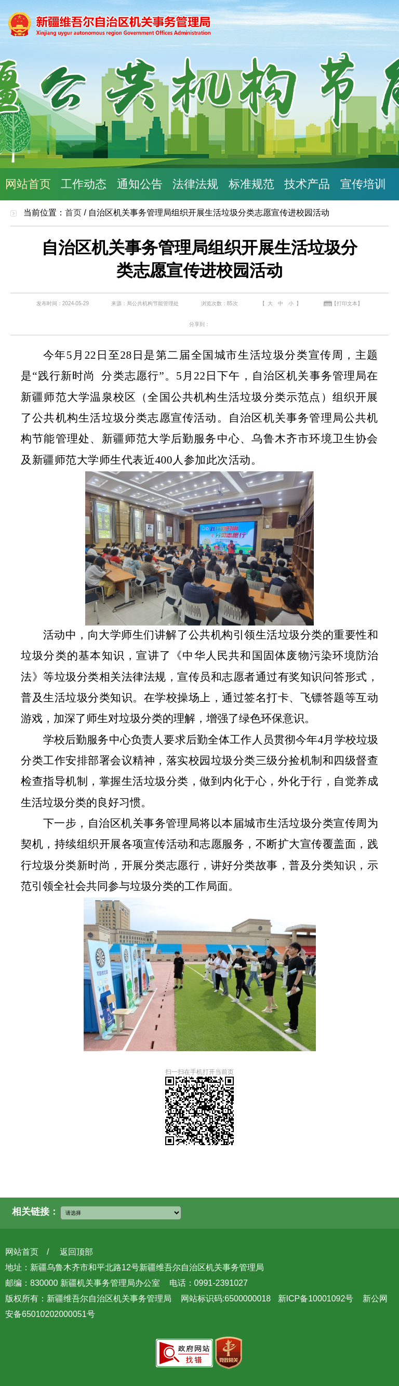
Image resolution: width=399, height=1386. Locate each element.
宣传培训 (363, 184)
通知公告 (140, 184)
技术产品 (307, 184)
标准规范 (251, 184)
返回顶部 (76, 1251)
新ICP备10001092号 (316, 1298)
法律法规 (195, 184)
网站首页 (28, 184)
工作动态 (84, 184)
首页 (73, 212)
